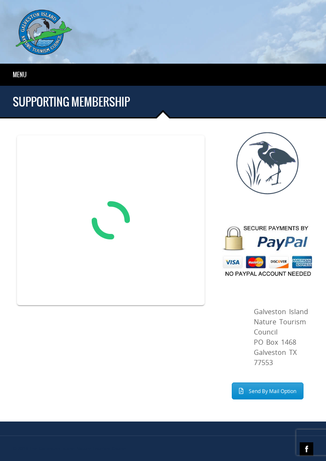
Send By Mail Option (267, 391)
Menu (20, 74)
